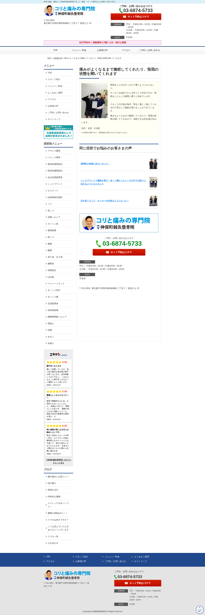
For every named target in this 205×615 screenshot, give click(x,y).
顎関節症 (52, 270)
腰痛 (50, 244)
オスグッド (53, 191)
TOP (55, 50)
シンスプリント (55, 184)
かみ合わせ (53, 543)
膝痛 (50, 250)
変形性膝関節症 (55, 171)
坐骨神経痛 (53, 310)
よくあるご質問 (55, 93)
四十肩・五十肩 (55, 257)
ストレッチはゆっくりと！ (58, 505)
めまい (51, 337)
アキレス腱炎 (54, 151)
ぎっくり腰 (53, 297)
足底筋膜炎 (53, 303)
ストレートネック (56, 283)
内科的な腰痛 (54, 496)
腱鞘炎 (51, 263)
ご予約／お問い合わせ (149, 50)
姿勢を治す (53, 490)
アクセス (126, 50)
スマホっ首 (53, 536)
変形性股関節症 (55, 164)
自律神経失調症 (55, 197)
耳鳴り (51, 343)
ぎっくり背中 (54, 290)
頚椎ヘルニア (54, 217)
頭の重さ (52, 483)
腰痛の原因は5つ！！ (58, 513)
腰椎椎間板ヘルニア (57, 317)
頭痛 (50, 330)
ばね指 (51, 277)
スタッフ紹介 (54, 79)
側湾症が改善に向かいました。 (95, 164)
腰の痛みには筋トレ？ (58, 476)
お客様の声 (102, 50)
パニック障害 (54, 157)
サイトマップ (54, 119)
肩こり (51, 237)
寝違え (51, 323)
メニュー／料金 (79, 50)
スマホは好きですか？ (58, 520)
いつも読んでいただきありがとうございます (58, 528)
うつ (50, 204)
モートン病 (53, 224)
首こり (51, 210)
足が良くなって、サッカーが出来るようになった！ (105, 201)
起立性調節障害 (55, 177)
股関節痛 (52, 230)
